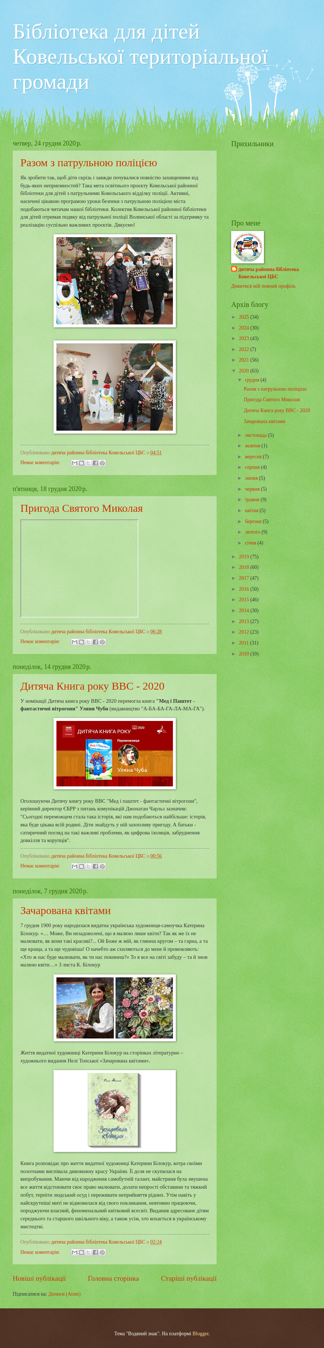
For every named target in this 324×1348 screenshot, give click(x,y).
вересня (254, 456)
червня (253, 489)
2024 (244, 328)
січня (251, 543)
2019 (244, 556)
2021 (244, 360)
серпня (253, 467)
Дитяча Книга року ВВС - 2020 (92, 686)
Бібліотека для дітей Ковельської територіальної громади (140, 56)
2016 (244, 589)
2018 (244, 567)
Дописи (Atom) (64, 1294)
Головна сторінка (113, 1278)
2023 (244, 338)
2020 (244, 371)
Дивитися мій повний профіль (263, 286)
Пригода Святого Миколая (81, 508)
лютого (253, 532)
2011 (244, 643)
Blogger (201, 1333)
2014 (244, 610)
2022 (244, 349)
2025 (244, 317)
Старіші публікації (189, 1278)
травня (253, 499)
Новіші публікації (39, 1278)
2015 (244, 599)
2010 (244, 654)
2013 (244, 621)
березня (254, 521)
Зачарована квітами (65, 910)
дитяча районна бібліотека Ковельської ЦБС (268, 273)
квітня (252, 510)
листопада (256, 435)
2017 (244, 578)
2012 (244, 632)
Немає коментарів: (40, 462)
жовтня (253, 445)
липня (252, 478)
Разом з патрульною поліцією (88, 162)
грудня (253, 380)
